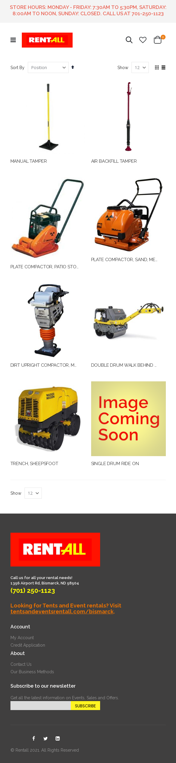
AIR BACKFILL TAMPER (114, 161)
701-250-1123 (148, 13)
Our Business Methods (32, 671)
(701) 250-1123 (32, 590)
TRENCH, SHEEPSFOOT (34, 463)
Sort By (17, 67)
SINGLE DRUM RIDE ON (115, 463)
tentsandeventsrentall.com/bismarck (62, 611)
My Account (22, 637)
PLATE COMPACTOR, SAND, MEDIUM (128, 259)
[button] (143, 40)
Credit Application (27, 645)
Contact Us (21, 664)
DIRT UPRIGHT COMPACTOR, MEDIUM (49, 365)
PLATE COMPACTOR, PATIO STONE (46, 266)
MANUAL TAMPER (28, 161)
